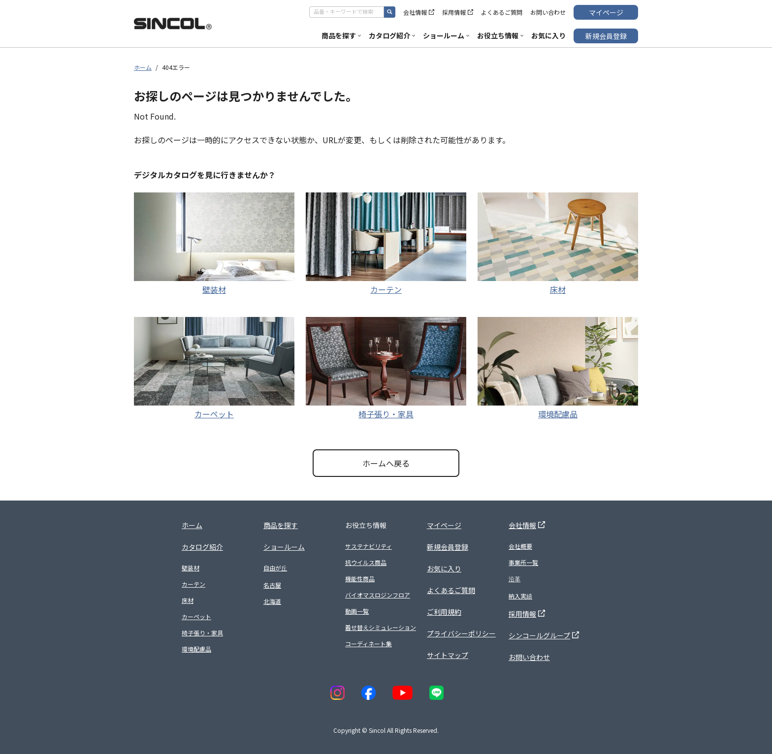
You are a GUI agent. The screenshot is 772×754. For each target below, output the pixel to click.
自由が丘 (275, 568)
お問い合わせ (548, 12)
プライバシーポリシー (461, 633)
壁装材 (214, 289)
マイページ (606, 12)
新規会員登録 (606, 36)
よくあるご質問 (501, 12)
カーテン (386, 289)
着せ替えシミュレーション (380, 627)
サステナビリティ (368, 546)
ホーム (143, 67)
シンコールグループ (544, 635)
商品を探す (341, 35)
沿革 (514, 578)
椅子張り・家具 (386, 414)
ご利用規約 (444, 612)
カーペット (214, 414)
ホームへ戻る (386, 463)
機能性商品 (360, 578)
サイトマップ (447, 655)
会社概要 (520, 546)
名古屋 (272, 585)
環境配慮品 (558, 414)
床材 (558, 289)
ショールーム (446, 35)
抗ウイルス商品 (365, 562)
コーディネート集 (368, 643)
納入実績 (520, 596)
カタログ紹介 (392, 35)
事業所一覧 (523, 562)
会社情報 (418, 12)
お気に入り (548, 35)
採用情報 (457, 12)
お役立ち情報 (500, 35)
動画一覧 (357, 611)
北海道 (272, 601)
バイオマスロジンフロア (377, 595)
